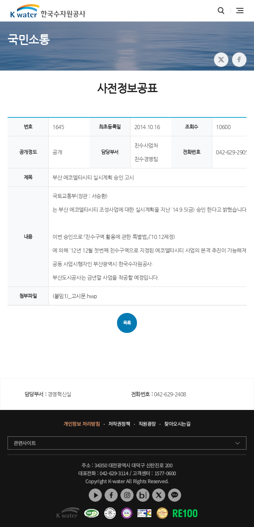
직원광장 (147, 424)
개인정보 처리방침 (81, 424)
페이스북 (111, 495)
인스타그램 (127, 495)
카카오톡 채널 (174, 495)
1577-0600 (165, 473)
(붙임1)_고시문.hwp (74, 296)
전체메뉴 (240, 10)
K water (48, 11)
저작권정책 (119, 424)
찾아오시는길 (177, 424)
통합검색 (221, 10)
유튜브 (95, 495)
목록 (127, 322)
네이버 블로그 (142, 495)
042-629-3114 (114, 473)
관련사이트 (24, 443)
